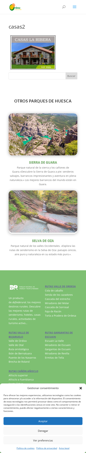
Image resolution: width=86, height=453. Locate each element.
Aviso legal (64, 448)
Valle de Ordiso (18, 340)
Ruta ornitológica (19, 349)
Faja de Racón (53, 311)
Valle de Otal (16, 345)
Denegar (43, 431)
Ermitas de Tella (54, 357)
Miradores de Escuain (58, 345)
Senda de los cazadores (59, 294)
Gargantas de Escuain (58, 349)
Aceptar (43, 421)
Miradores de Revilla (57, 353)
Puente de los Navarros (22, 357)
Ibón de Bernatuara (20, 353)
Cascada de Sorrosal (57, 307)
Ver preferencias (43, 440)
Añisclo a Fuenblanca (21, 379)
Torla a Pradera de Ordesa (60, 315)
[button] (80, 388)
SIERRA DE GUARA (43, 162)
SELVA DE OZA (43, 240)
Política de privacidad (46, 448)
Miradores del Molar (57, 303)
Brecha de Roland (19, 361)
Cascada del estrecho (57, 299)
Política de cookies (26, 448)
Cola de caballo (54, 290)
